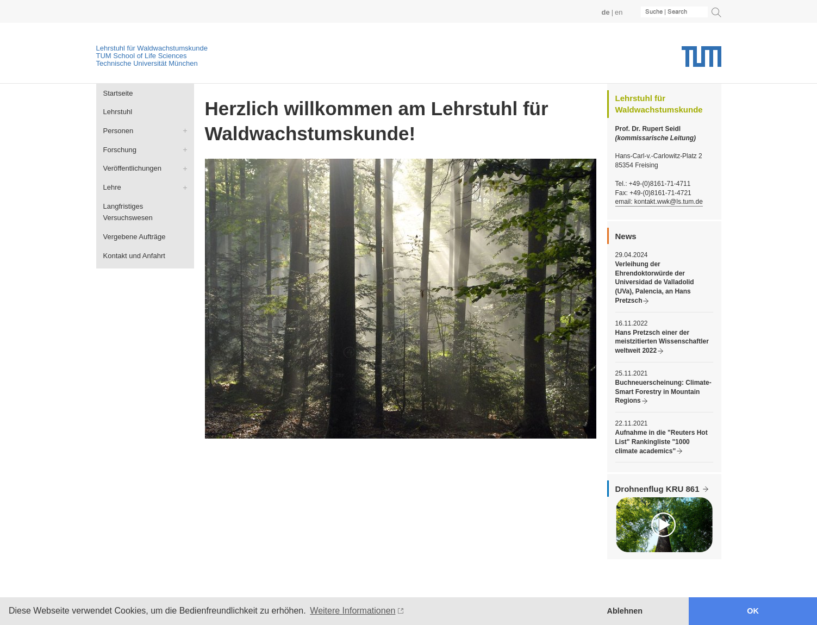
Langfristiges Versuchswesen (128, 212)
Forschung (120, 150)
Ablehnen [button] (625, 611)
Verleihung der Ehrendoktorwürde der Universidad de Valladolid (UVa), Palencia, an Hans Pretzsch (654, 282)
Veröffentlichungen (132, 168)
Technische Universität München (147, 63)
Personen (118, 131)
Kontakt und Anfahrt (134, 256)
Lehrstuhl (118, 112)
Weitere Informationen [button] (352, 610)
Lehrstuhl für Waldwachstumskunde (152, 48)
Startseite (118, 93)
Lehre (112, 187)
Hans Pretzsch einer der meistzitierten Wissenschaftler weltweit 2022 (662, 342)
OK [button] (753, 611)
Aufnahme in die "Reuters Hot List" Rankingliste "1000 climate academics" (661, 442)
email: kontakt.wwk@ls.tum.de (659, 201)
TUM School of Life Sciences (141, 56)
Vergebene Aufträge (134, 237)
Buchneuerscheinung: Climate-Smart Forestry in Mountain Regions (663, 392)
